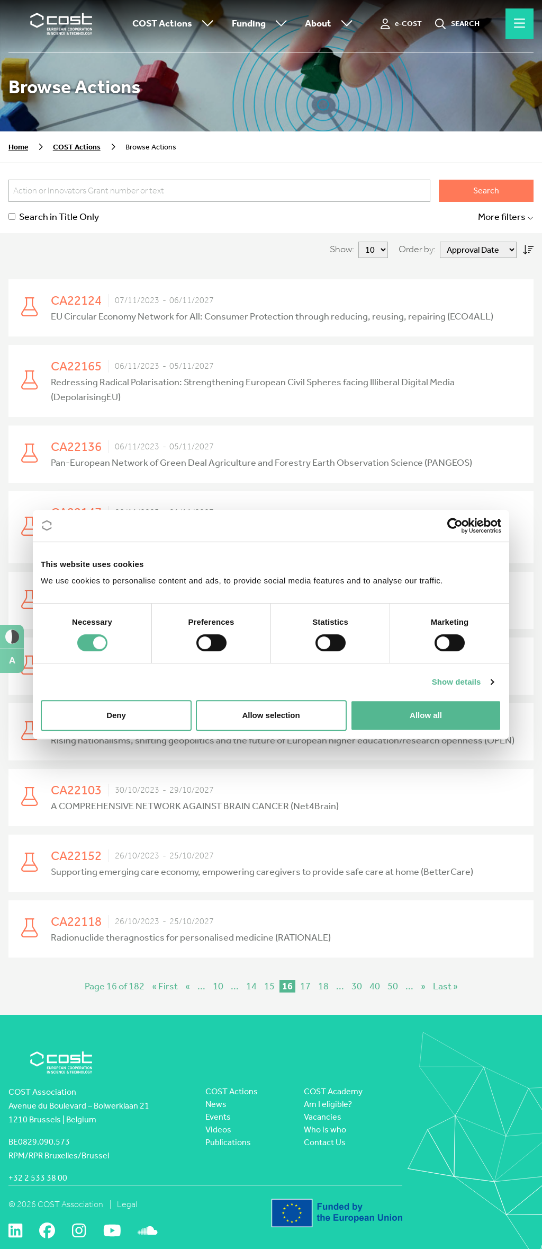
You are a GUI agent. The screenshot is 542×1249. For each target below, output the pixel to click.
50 (392, 986)
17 (305, 986)
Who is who (325, 1129)
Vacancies (322, 1117)
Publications (228, 1142)
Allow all (426, 715)
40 (374, 986)
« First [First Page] (165, 986)
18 (323, 986)
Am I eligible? (328, 1104)
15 (269, 986)
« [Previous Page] (187, 986)
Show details (456, 681)
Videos (218, 1129)
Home (18, 147)
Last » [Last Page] (445, 986)
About (331, 24)
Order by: (417, 249)
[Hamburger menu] (519, 23)
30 (356, 986)
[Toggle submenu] (205, 24)
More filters (506, 217)
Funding (262, 24)
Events (218, 1117)
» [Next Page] (423, 986)
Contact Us (325, 1142)
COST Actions (175, 24)
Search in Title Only (53, 217)
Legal (127, 1204)
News (216, 1104)
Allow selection (271, 715)
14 (251, 986)
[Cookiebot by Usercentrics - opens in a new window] (455, 526)
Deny (116, 715)
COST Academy (333, 1091)
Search (486, 190)
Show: (342, 249)
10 (218, 986)
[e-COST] (401, 23)
